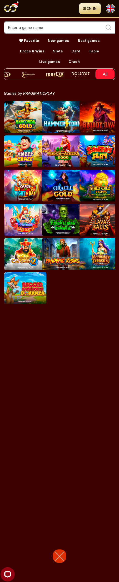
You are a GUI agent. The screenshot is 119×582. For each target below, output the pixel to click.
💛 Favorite (29, 41)
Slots (58, 51)
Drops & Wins (32, 51)
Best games (89, 41)
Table (94, 51)
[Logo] (41, 8)
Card (75, 51)
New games (58, 41)
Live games (49, 62)
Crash (74, 62)
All (105, 74)
